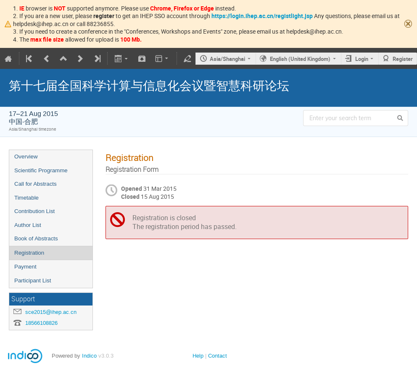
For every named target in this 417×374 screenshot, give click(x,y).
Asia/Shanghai (227, 59)
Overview (26, 156)
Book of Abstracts (36, 238)
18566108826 (41, 323)
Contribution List (34, 211)
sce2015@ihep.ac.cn (51, 312)
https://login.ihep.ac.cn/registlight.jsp (262, 16)
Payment (25, 266)
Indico (89, 355)
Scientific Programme (41, 170)
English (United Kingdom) (300, 59)
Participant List (32, 280)
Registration (29, 253)
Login (361, 59)
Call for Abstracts (35, 184)
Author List (27, 225)
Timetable (26, 198)
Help (198, 355)
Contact (217, 355)
